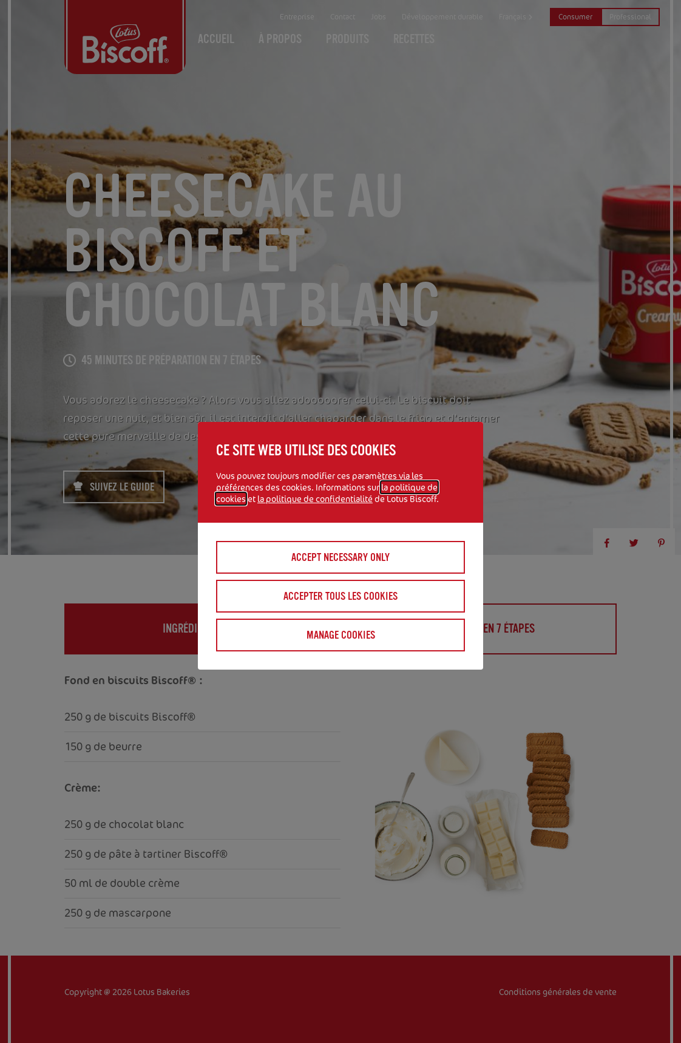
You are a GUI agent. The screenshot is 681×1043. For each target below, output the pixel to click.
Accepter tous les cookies (340, 596)
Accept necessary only (340, 557)
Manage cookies (341, 635)
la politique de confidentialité (315, 499)
